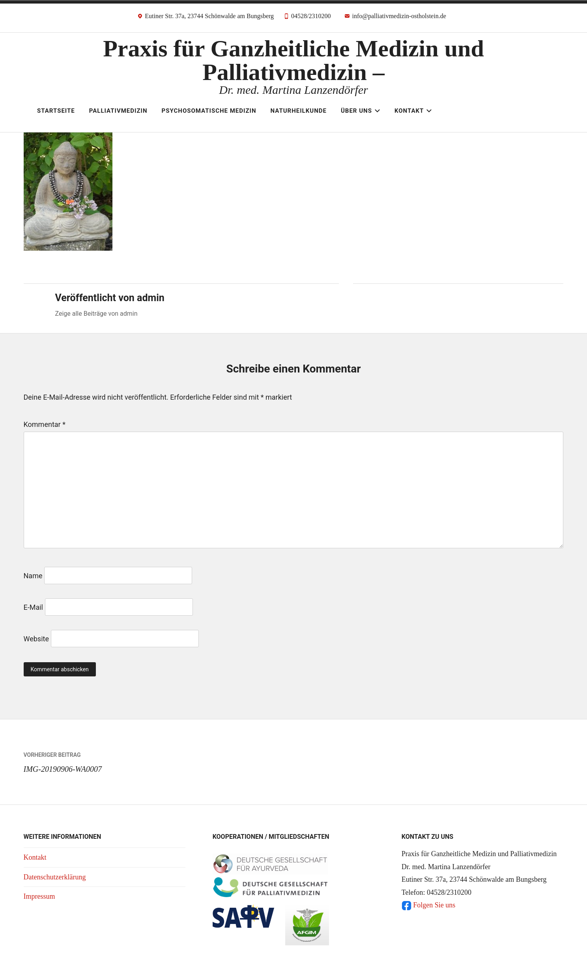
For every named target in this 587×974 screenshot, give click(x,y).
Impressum (39, 896)
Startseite (56, 110)
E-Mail (33, 607)
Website (36, 639)
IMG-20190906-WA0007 (159, 760)
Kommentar (44, 424)
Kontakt (413, 110)
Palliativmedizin (118, 110)
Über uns (360, 110)
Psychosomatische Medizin (209, 110)
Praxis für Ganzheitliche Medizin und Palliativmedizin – (293, 60)
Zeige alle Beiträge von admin (96, 313)
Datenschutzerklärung (55, 877)
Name (33, 576)
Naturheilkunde (299, 110)
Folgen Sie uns (429, 905)
